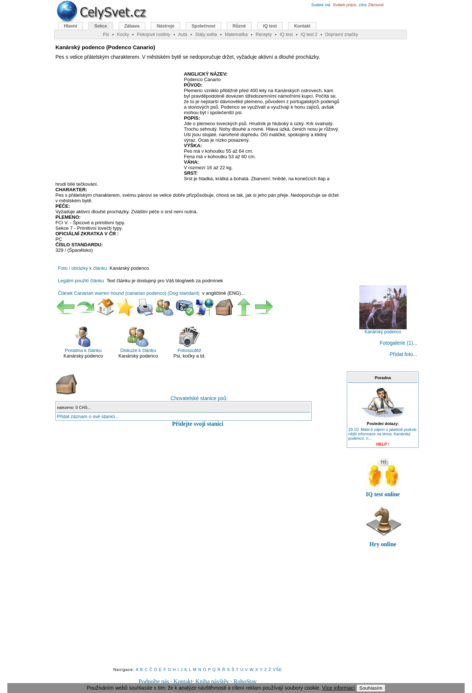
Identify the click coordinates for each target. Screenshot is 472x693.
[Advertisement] (117, 124)
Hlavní (70, 26)
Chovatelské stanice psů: (141, 387)
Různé (239, 26)
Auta (182, 34)
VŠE (277, 669)
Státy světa (206, 34)
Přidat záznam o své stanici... (88, 416)
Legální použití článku (81, 280)
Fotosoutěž (189, 339)
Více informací (338, 688)
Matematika (236, 34)
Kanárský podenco (383, 329)
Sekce (100, 26)
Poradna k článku (83, 339)
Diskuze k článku (138, 339)
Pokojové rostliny (153, 34)
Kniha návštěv (212, 681)
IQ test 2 (309, 34)
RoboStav (245, 681)
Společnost (203, 26)
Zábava (131, 26)
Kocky (123, 34)
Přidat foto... (403, 354)
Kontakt (183, 681)
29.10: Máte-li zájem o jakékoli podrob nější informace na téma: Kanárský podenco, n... (382, 433)
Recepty (263, 34)
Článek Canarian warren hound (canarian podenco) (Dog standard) (129, 293)
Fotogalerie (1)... (398, 343)
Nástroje (165, 26)
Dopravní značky (341, 34)
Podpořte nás (154, 681)
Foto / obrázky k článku (82, 268)
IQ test (270, 26)
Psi (106, 34)
